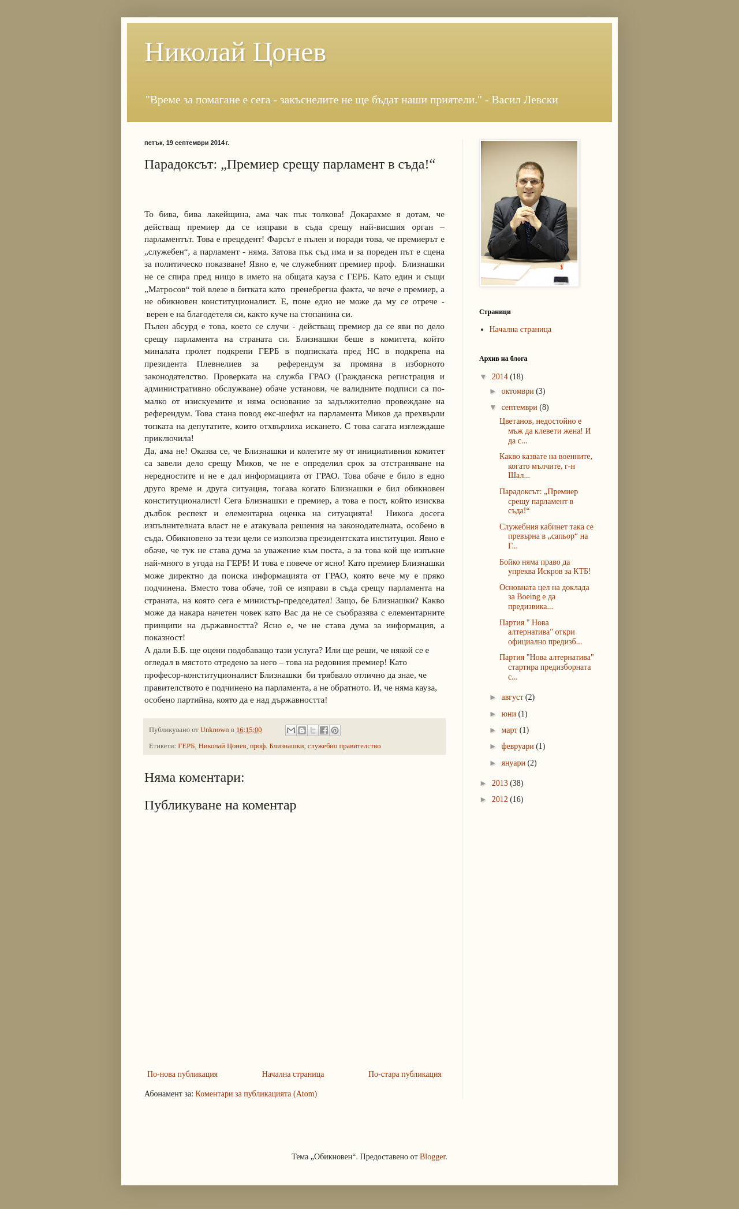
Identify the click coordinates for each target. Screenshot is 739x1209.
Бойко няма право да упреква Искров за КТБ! (545, 567)
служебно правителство (344, 746)
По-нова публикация (182, 1074)
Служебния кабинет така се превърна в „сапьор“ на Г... (546, 537)
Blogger (432, 1156)
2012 (501, 799)
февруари (518, 746)
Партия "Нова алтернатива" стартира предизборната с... (546, 667)
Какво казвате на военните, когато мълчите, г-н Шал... (545, 466)
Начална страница (293, 1074)
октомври (518, 391)
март (510, 730)
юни (509, 714)
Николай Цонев (235, 51)
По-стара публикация (405, 1074)
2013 (501, 783)
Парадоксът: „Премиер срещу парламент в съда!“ (538, 501)
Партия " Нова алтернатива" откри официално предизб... (540, 632)
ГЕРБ (186, 746)
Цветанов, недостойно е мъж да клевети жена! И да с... (545, 431)
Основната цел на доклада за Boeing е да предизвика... (544, 597)
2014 (501, 376)
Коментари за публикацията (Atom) (257, 1093)
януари (514, 763)
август (513, 697)
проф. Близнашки (277, 746)
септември (520, 407)
